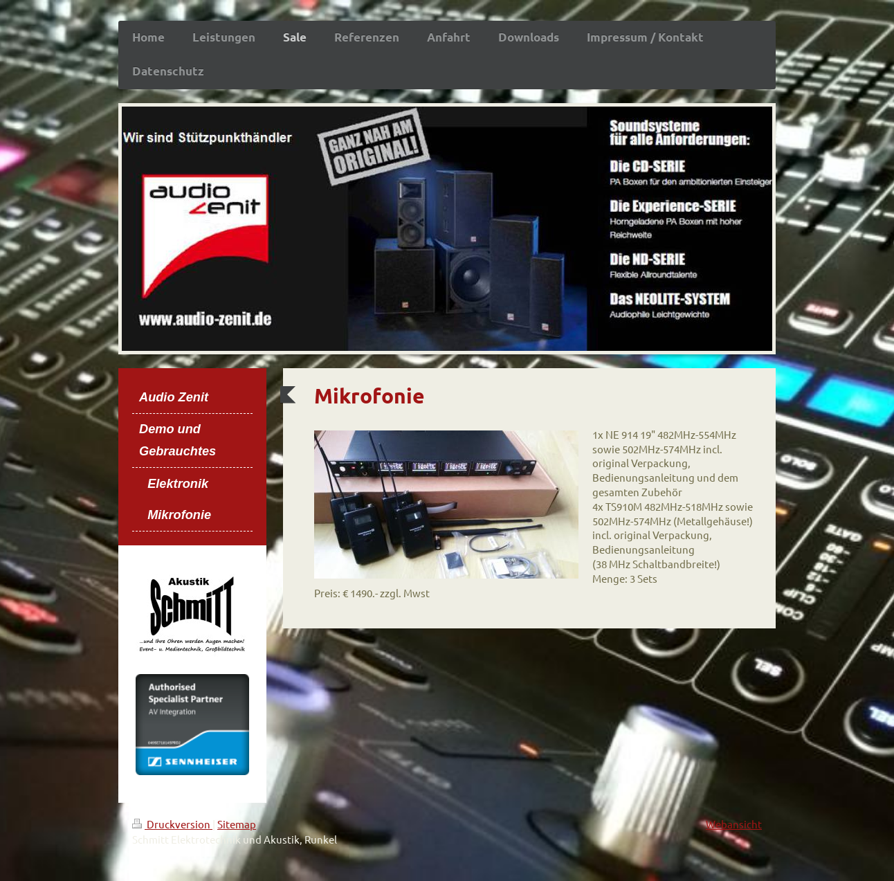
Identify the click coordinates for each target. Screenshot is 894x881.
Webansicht (734, 823)
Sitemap (236, 823)
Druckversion (172, 823)
